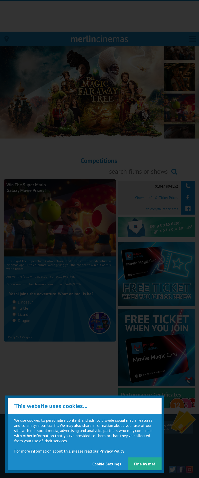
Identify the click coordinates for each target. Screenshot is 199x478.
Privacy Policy (111, 451)
